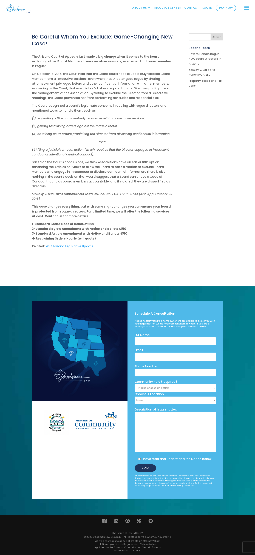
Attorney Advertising (159, 537)
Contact (191, 8)
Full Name (142, 335)
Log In (207, 8)
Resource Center (167, 8)
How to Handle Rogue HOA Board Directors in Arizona (205, 59)
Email (139, 350)
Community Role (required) (175, 385)
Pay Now (226, 8)
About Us (139, 8)
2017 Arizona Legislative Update (70, 246)
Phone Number (146, 366)
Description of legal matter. (156, 409)
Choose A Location (149, 394)
